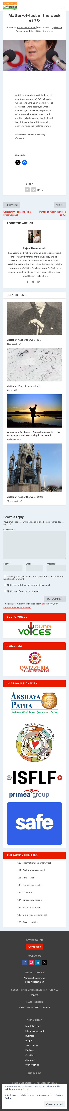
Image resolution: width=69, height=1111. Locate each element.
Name (7, 563)
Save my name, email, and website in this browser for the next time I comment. (33, 577)
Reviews (29, 1050)
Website (51, 563)
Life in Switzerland (34, 1030)
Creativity (30, 1055)
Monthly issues (32, 1026)
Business (29, 1035)
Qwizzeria (57, 27)
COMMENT (9, 529)
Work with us (32, 1064)
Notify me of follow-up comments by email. (28, 585)
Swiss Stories (31, 1045)
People (28, 1040)
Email (29, 563)
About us (29, 1059)
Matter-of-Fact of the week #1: (24, 386)
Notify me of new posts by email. (23, 591)
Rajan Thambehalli (26, 27)
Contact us (34, 946)
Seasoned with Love (26, 31)
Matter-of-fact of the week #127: (25, 497)
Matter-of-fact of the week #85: (24, 340)
